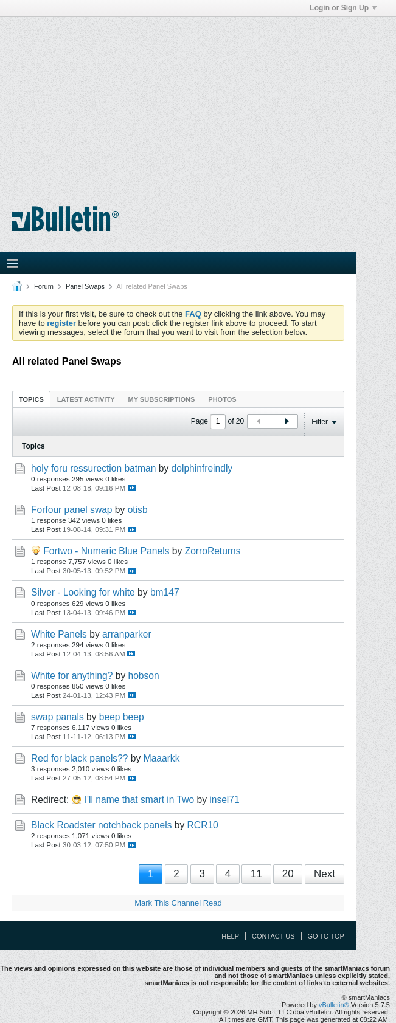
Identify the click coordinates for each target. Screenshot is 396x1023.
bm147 (164, 592)
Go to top (326, 936)
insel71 (224, 799)
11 (256, 874)
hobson (143, 675)
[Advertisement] (198, 102)
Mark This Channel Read (178, 903)
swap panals (57, 717)
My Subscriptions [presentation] (161, 399)
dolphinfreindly (202, 468)
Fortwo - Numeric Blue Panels (106, 551)
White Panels (59, 634)
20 (288, 874)
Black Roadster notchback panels (101, 825)
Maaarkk (162, 758)
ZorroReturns (213, 551)
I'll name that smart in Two (139, 799)
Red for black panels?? (79, 758)
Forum (44, 286)
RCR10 (202, 825)
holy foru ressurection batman (93, 468)
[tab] (31, 399)
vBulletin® (334, 1004)
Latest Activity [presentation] (86, 399)
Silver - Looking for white (83, 592)
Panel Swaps (85, 286)
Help (230, 936)
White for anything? (72, 675)
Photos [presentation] (222, 399)
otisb (138, 510)
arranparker (126, 634)
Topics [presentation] (31, 399)
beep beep (121, 717)
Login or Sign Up (343, 8)
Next (324, 874)
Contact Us (273, 936)
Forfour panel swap (71, 510)
